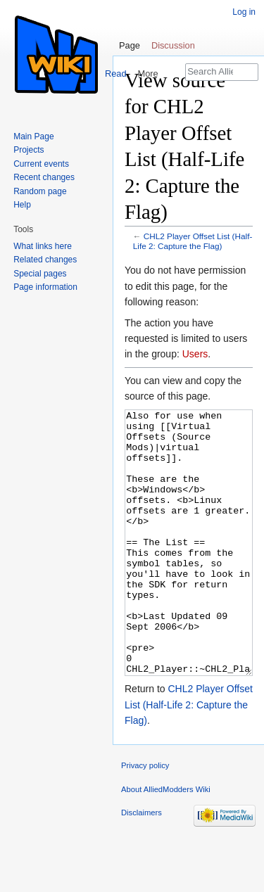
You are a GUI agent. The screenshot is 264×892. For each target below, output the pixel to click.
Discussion (173, 45)
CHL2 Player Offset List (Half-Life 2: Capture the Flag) (193, 240)
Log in (244, 12)
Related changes (45, 260)
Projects (28, 150)
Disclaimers (141, 865)
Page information (45, 287)
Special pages (39, 274)
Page (129, 45)
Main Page (33, 136)
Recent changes (44, 177)
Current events (41, 164)
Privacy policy (145, 818)
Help (22, 205)
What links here (42, 246)
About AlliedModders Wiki (165, 842)
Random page (39, 191)
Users (195, 353)
